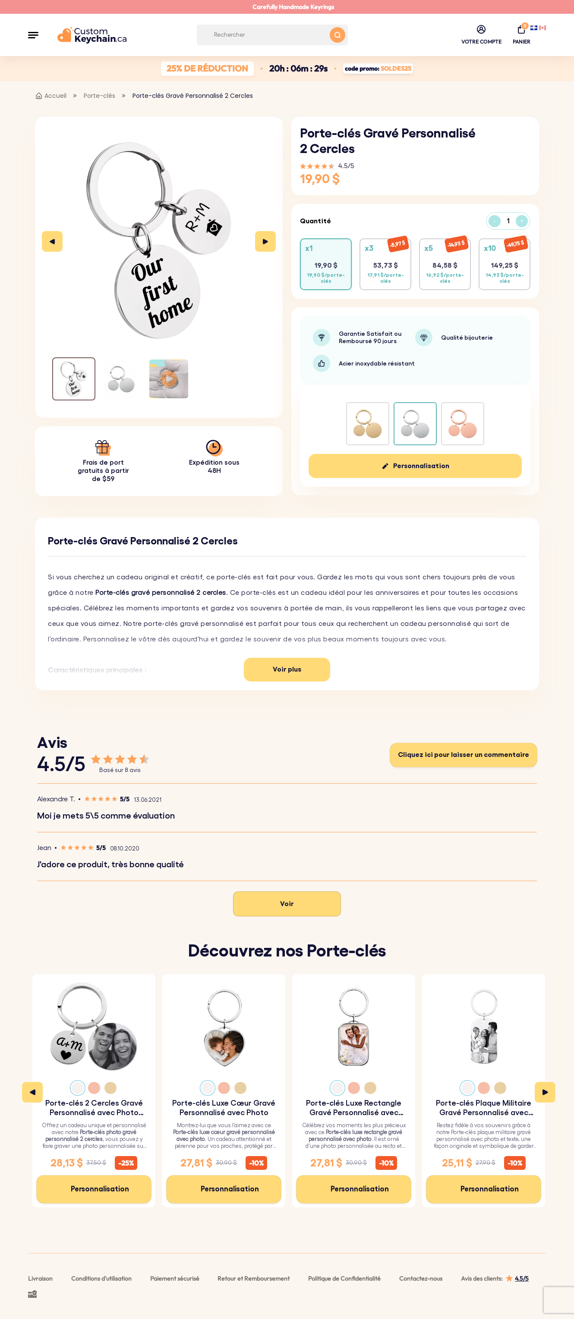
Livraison (40, 1278)
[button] (33, 35)
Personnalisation (421, 466)
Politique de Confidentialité (344, 1278)
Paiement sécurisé (174, 1278)
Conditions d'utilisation (101, 1278)
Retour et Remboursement (254, 1278)
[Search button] (337, 35)
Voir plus (287, 669)
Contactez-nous (420, 1278)
